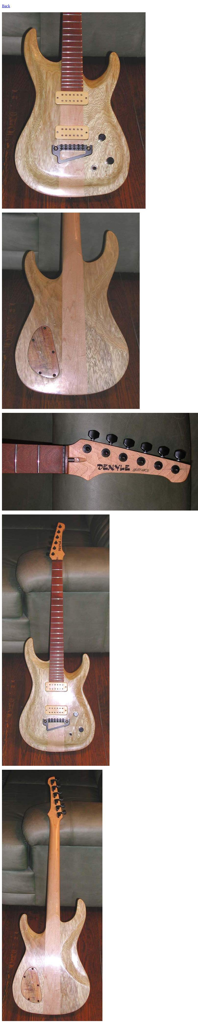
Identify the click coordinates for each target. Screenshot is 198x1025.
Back (6, 6)
